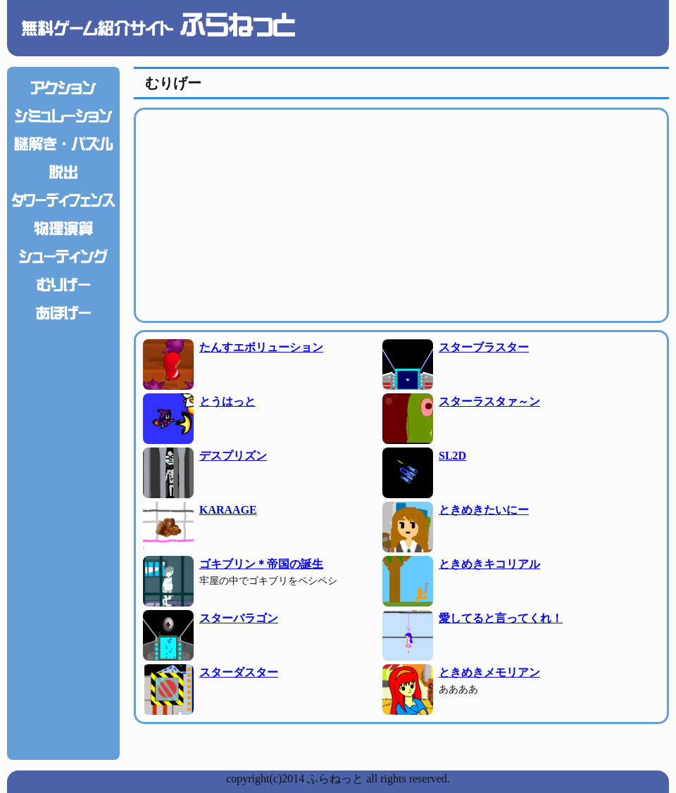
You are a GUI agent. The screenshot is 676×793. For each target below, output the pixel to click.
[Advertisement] (63, 538)
